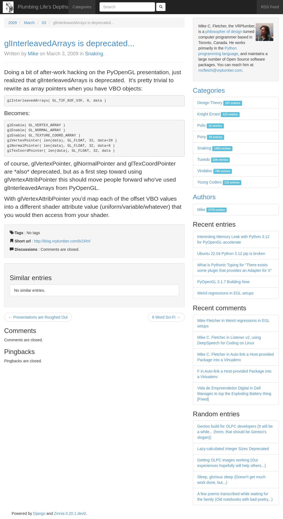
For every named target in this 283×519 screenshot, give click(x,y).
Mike (33, 53)
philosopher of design (223, 31)
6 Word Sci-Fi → (166, 317)
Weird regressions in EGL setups (225, 293)
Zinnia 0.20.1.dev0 (70, 513)
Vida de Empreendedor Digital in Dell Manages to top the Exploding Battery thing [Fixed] (234, 393)
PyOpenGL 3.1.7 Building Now (223, 282)
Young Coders (219, 182)
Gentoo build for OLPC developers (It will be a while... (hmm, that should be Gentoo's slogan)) (235, 432)
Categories (82, 7)
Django (39, 513)
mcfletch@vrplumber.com (220, 70)
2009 (12, 22)
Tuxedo (213, 159)
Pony (210, 137)
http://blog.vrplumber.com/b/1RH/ (62, 241)
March (29, 22)
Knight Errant (218, 114)
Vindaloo (214, 171)
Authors (204, 197)
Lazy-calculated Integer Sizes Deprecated (233, 448)
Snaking (94, 53)
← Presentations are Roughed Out (38, 317)
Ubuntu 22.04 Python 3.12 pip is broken (231, 253)
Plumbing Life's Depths (43, 7)
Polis (210, 125)
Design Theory (219, 102)
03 (44, 22)
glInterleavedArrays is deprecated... (69, 43)
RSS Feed (270, 7)
